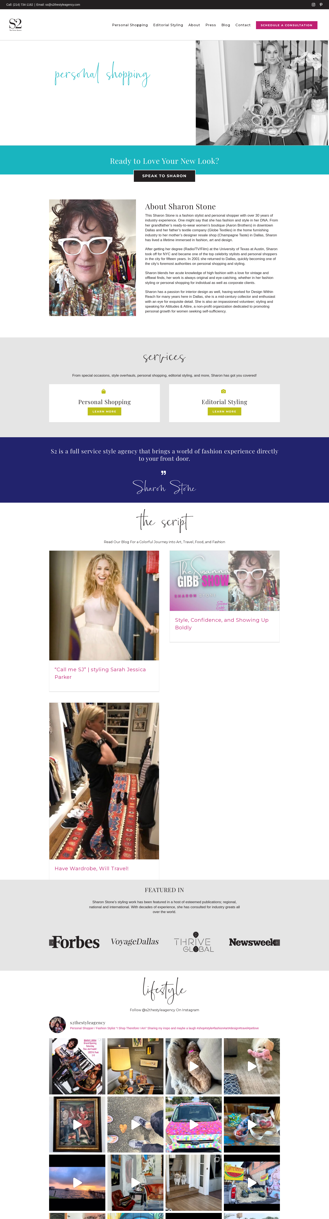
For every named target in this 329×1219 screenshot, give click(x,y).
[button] (52, 756)
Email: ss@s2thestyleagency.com (58, 4)
